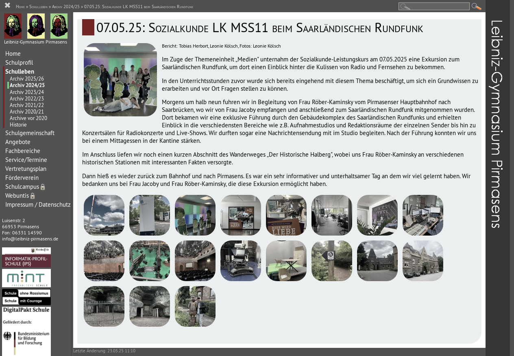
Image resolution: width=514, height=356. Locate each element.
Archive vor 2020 (28, 118)
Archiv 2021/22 (27, 105)
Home (13, 53)
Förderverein (22, 177)
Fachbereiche (22, 151)
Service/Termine (26, 160)
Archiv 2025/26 (27, 78)
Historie (18, 124)
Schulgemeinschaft (29, 133)
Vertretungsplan (25, 169)
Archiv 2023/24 (27, 92)
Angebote (17, 142)
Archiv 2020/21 (27, 111)
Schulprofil (19, 62)
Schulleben (19, 71)
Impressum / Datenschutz (38, 204)
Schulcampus (25, 186)
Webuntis (20, 195)
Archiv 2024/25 (27, 85)
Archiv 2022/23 (27, 98)
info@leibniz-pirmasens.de (30, 239)
